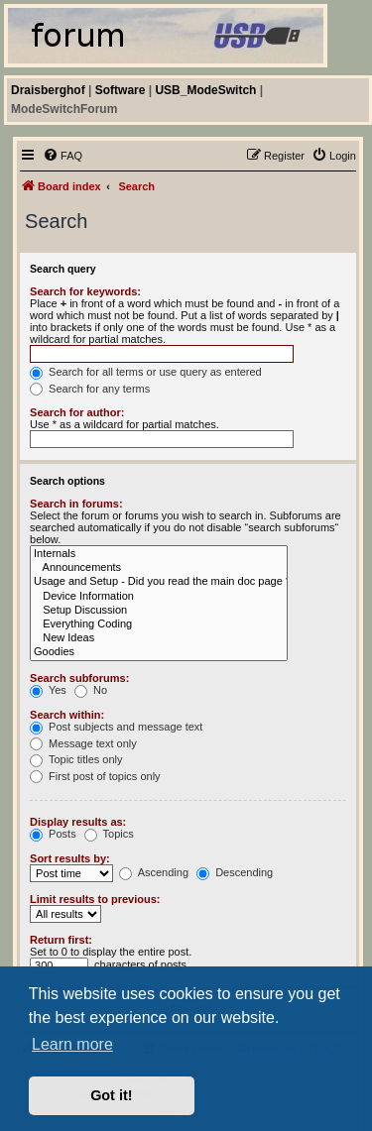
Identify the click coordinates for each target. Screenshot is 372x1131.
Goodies (159, 652)
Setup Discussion (159, 611)
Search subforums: (79, 678)
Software (120, 90)
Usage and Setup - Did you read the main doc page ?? (159, 582)
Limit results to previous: (95, 899)
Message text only (83, 743)
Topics (109, 834)
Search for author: (77, 412)
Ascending (153, 872)
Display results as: (78, 822)
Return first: (61, 940)
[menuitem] (62, 156)
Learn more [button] (72, 1044)
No (90, 690)
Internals (159, 554)
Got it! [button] (111, 1095)
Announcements (159, 568)
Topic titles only (76, 759)
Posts (53, 834)
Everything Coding (159, 624)
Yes (48, 690)
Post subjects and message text (116, 727)
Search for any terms (90, 389)
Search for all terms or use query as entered (146, 372)
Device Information (159, 597)
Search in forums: (76, 503)
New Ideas (159, 638)
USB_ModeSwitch (205, 90)
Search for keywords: (85, 291)
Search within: (67, 715)
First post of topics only (95, 776)
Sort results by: (70, 858)
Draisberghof (48, 90)
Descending (234, 872)
